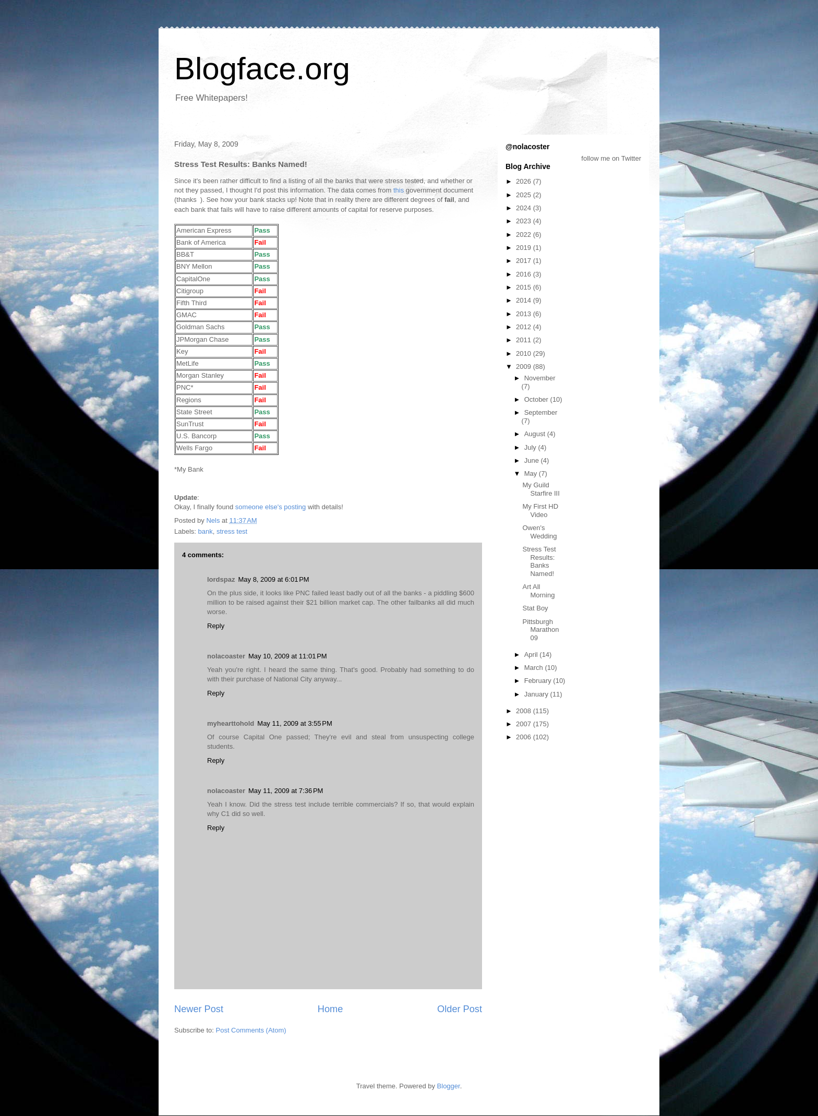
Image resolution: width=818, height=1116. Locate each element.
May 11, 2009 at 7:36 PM (285, 791)
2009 (524, 366)
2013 (524, 314)
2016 (524, 274)
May (531, 473)
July (531, 447)
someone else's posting (270, 507)
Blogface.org (262, 68)
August (535, 434)
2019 (524, 247)
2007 (524, 724)
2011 (524, 340)
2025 (524, 195)
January (537, 694)
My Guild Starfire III (540, 489)
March (534, 667)
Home (330, 1009)
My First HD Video (540, 510)
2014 (524, 300)
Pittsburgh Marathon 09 (540, 630)
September (541, 412)
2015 (524, 287)
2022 (524, 234)
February (539, 681)
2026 (524, 181)
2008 (524, 711)
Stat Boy (535, 608)
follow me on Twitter (611, 158)
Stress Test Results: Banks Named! (539, 561)
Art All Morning (538, 591)
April (532, 654)
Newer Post (198, 1009)
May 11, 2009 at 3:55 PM (294, 723)
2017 (524, 261)
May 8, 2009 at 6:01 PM (273, 579)
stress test (231, 531)
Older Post (459, 1009)
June (532, 460)
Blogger (448, 1086)
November (540, 378)
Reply (215, 626)
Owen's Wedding (539, 532)
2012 (524, 327)
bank (205, 531)
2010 (524, 353)
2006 (524, 737)
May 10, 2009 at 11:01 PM (287, 656)
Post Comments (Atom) (251, 1030)
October (537, 399)
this (398, 190)
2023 (524, 221)
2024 (524, 208)
